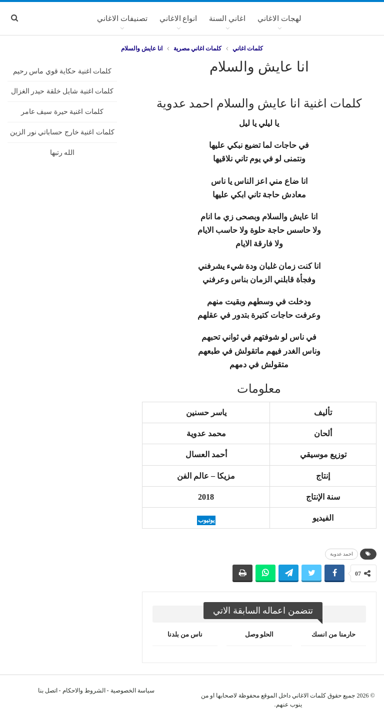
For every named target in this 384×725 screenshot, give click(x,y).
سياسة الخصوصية (132, 690)
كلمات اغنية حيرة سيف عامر (62, 111)
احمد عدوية (342, 554)
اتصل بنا (48, 690)
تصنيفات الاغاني (122, 18)
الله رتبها (62, 152)
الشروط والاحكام (84, 690)
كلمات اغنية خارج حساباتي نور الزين (62, 132)
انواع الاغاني (179, 18)
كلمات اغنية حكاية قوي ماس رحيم (62, 71)
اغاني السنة (227, 18)
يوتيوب (206, 520)
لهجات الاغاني (280, 18)
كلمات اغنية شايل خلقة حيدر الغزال (62, 91)
